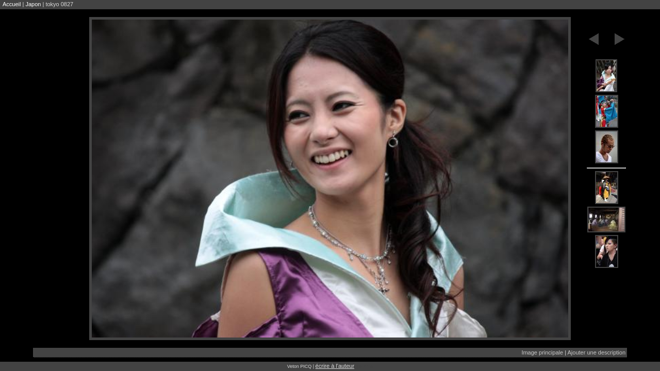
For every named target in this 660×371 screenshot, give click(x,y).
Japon (33, 4)
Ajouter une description (596, 352)
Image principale (542, 352)
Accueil (12, 4)
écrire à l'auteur (335, 366)
